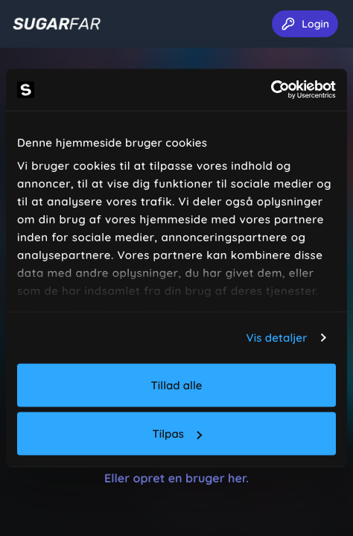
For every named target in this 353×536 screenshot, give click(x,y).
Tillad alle (177, 384)
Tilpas (177, 434)
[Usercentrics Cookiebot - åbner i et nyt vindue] (271, 90)
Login (305, 23)
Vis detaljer (277, 338)
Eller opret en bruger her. (176, 477)
